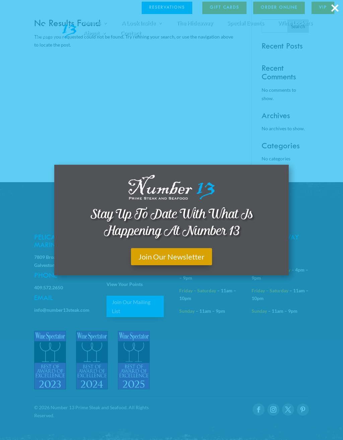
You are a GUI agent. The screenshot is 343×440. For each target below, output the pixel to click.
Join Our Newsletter (171, 256)
